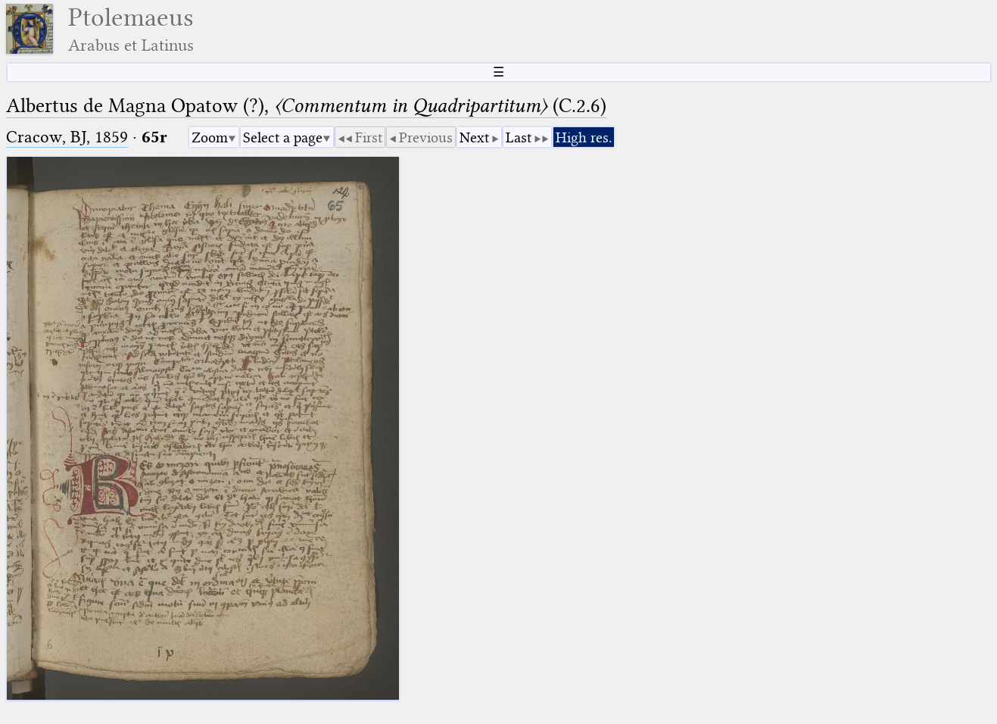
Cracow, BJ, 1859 (67, 136)
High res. (584, 137)
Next (474, 137)
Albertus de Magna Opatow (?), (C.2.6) (306, 105)
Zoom (210, 137)
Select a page (282, 137)
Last (518, 137)
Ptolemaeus (131, 29)
